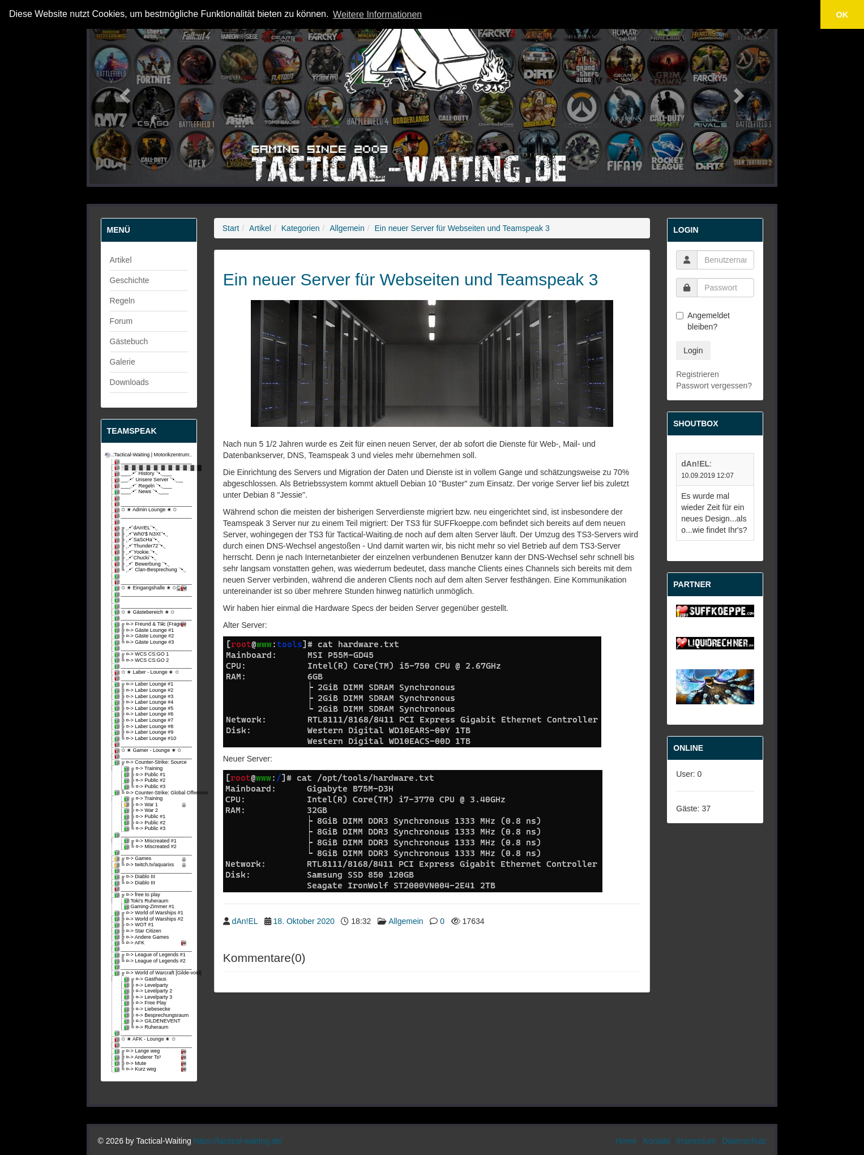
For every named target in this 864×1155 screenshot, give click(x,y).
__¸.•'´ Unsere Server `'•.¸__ (149, 480)
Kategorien (300, 228)
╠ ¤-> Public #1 (146, 775)
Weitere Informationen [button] (377, 14)
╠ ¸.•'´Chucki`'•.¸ (136, 558)
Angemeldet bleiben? (703, 321)
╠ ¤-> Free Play (146, 1003)
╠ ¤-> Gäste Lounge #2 (145, 636)
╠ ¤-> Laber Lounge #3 (145, 697)
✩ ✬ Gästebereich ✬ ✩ (146, 612)
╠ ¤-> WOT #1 (135, 925)
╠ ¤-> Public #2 (146, 780)
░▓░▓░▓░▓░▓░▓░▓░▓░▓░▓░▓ (152, 468)
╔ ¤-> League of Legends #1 (151, 955)
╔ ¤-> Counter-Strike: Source (151, 762)
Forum (121, 321)
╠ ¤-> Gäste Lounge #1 (145, 630)
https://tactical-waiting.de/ (238, 1140)
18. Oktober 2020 (304, 921)
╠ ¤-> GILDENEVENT (153, 1021)
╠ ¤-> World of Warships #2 (149, 919)
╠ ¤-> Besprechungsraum (157, 1015)
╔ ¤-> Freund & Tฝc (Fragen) (152, 624)
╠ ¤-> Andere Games (142, 937)
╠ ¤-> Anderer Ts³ (152, 1057)
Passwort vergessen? (714, 385)
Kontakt (656, 1140)
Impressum (696, 1140)
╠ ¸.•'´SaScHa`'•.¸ (138, 540)
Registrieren (697, 374)
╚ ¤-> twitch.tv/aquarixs (152, 865)
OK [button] (842, 14)
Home (625, 1140)
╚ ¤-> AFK (152, 943)
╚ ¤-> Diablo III (135, 883)
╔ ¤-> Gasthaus (146, 979)
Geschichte (129, 280)
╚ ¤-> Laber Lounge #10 (146, 738)
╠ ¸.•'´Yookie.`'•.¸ (137, 552)
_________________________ (152, 462)
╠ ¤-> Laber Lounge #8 (145, 727)
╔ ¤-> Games (152, 858)
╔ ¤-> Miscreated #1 (151, 841)
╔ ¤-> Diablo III (135, 877)
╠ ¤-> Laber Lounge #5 (145, 708)
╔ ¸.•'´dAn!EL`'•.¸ (137, 528)
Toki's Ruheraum (147, 901)
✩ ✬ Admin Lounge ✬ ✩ (147, 510)
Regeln (122, 300)
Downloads (129, 382)
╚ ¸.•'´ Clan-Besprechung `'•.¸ (151, 570)
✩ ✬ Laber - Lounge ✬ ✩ (147, 672)
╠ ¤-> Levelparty (147, 985)
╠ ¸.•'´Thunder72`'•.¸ (141, 546)
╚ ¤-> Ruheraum (147, 1027)
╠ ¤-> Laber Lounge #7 (145, 720)
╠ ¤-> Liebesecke (148, 1009)
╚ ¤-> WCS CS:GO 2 (142, 660)
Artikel (121, 259)
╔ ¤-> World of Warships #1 (149, 913)
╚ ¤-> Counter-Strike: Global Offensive (152, 793)
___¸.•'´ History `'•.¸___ (144, 473)
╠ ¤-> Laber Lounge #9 (145, 732)
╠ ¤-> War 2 (142, 810)
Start (231, 228)
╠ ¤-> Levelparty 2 (149, 991)
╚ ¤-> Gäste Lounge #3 (145, 642)
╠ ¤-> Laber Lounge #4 (145, 702)
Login (693, 350)
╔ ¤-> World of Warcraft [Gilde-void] (152, 973)
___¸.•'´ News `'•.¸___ (142, 492)
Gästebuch (129, 341)
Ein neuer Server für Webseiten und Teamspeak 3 (462, 228)
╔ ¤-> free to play (138, 895)
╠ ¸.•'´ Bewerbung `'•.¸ (143, 564)
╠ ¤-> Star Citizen (138, 931)
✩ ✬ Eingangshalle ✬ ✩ (152, 588)
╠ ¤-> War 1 (157, 805)
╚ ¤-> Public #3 (146, 787)
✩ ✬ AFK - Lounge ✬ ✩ (146, 1039)
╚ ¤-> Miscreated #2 (151, 847)
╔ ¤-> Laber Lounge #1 (145, 684)
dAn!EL (245, 921)
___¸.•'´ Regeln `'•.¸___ (144, 486)
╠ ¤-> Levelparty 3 (149, 997)
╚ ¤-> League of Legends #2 (151, 961)
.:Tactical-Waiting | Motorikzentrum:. (147, 455)
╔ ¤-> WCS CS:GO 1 (142, 654)
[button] (123, 92)
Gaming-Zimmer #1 (150, 907)
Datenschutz (744, 1140)
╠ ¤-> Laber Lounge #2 (145, 690)
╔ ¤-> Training (144, 768)
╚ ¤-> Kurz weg (152, 1069)
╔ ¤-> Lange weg (152, 1051)
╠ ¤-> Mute (152, 1063)
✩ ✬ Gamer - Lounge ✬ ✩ (149, 750)
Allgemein (347, 228)
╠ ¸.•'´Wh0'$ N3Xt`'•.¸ (142, 534)
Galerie (122, 361)
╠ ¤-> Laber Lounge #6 (145, 714)
